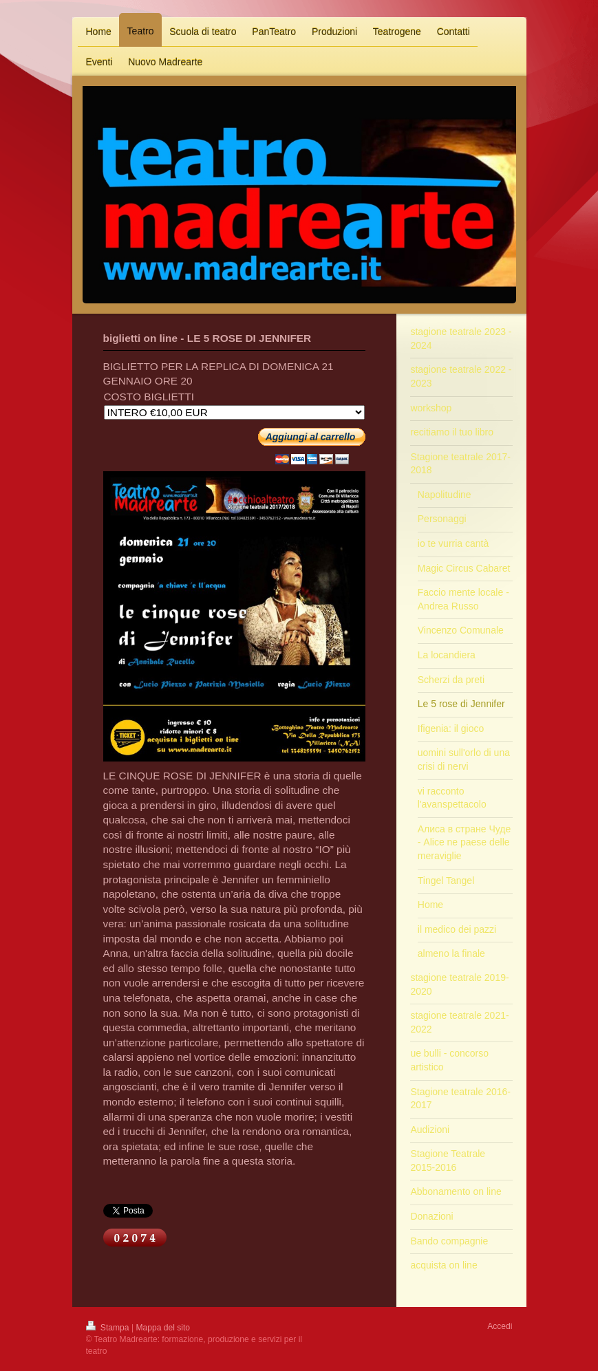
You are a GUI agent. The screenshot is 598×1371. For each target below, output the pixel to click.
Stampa (108, 1327)
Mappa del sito (163, 1327)
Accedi (499, 1326)
